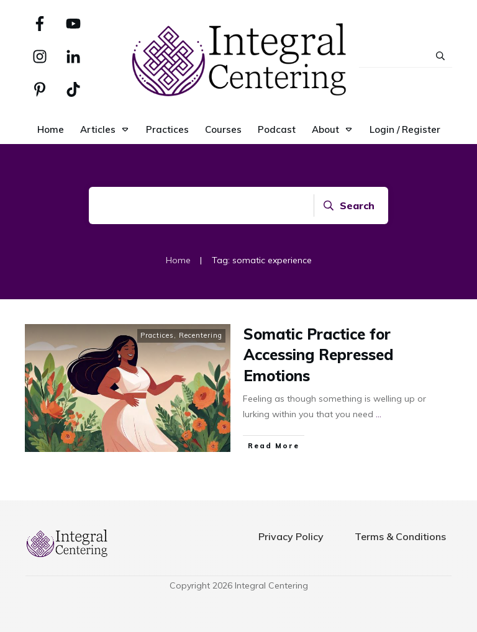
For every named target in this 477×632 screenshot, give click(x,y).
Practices (157, 335)
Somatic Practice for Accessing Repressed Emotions (318, 355)
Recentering (200, 335)
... (378, 414)
